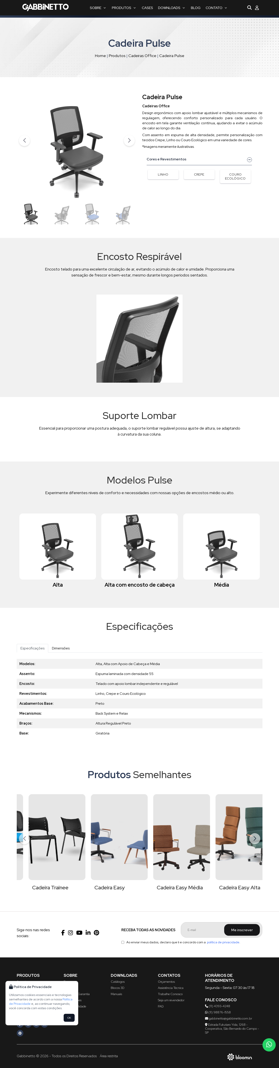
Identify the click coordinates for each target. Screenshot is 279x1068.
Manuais (116, 994)
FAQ (161, 1006)
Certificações (72, 1000)
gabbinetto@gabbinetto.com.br (228, 1018)
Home (100, 55)
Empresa (70, 982)
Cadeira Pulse (171, 55)
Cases (147, 8)
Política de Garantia (77, 994)
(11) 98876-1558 (218, 1012)
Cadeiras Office (142, 55)
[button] (129, 140)
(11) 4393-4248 (217, 1006)
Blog (196, 8)
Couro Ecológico (235, 176)
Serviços (69, 988)
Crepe (199, 174)
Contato (216, 8)
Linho (163, 174)
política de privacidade (223, 942)
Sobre (98, 8)
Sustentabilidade (75, 1006)
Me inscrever (242, 930)
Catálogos (118, 982)
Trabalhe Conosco (170, 994)
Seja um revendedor (171, 1000)
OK (69, 1018)
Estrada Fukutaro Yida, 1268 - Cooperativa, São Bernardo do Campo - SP (232, 1029)
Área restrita (109, 1056)
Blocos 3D (117, 988)
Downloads (171, 8)
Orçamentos (166, 982)
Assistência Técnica (170, 988)
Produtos (124, 8)
